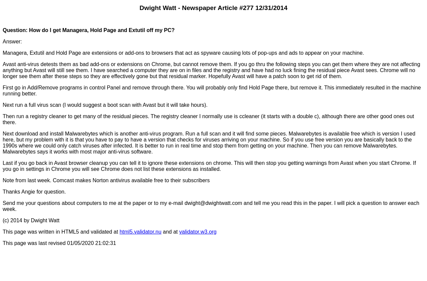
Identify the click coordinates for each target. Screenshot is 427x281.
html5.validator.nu (140, 232)
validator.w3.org (198, 232)
